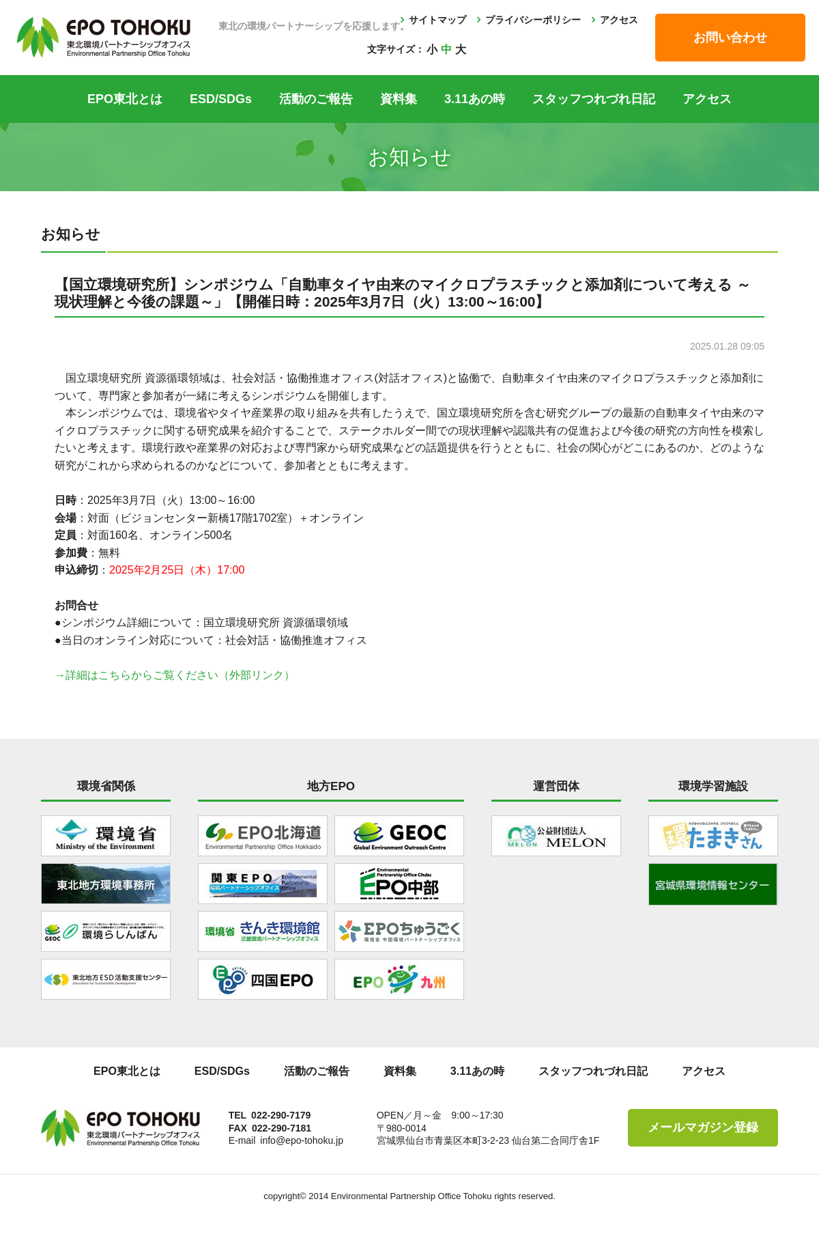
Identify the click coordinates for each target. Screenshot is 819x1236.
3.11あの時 (474, 99)
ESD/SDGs (221, 99)
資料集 (398, 99)
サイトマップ (437, 19)
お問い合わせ (730, 37)
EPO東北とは (124, 99)
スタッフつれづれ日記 (593, 99)
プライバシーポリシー (533, 19)
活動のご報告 (316, 99)
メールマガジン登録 (703, 1127)
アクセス (619, 19)
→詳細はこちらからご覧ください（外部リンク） (175, 675)
